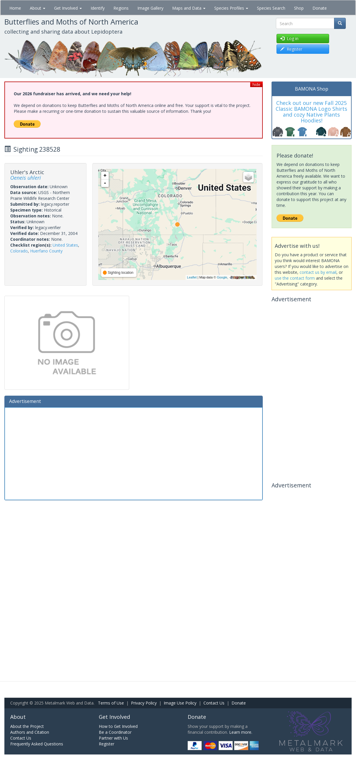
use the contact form (295, 278)
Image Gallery (150, 8)
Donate (319, 8)
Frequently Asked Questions (36, 744)
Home (15, 8)
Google (222, 277)
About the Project (27, 726)
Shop (299, 8)
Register (106, 744)
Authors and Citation (29, 732)
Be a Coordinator (115, 732)
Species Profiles (231, 8)
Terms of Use (111, 703)
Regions (121, 8)
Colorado (19, 251)
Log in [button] (289, 38)
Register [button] (291, 49)
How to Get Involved (118, 726)
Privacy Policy (144, 703)
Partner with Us (113, 738)
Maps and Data (188, 8)
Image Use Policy (180, 703)
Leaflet (192, 277)
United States (65, 245)
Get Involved (68, 8)
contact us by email (318, 272)
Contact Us (213, 703)
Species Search (271, 8)
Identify (98, 8)
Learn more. (240, 732)
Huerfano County (46, 251)
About (37, 8)
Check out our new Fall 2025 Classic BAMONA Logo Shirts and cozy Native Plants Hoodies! (311, 111)
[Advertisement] (133, 453)
